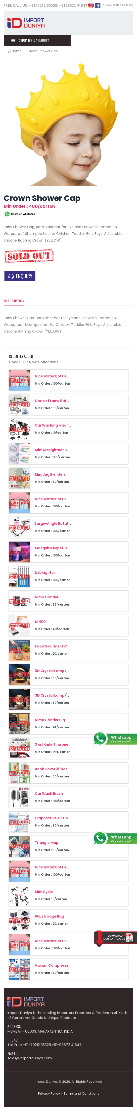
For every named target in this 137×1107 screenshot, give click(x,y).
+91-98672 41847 (67, 1044)
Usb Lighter (45, 572)
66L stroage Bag (49, 916)
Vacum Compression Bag (57, 965)
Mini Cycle (44, 891)
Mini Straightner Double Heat (61, 449)
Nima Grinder (46, 597)
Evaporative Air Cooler (55, 818)
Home (14, 51)
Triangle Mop (46, 842)
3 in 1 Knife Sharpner (52, 744)
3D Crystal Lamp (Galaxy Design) (64, 670)
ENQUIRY (19, 276)
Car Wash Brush (49, 793)
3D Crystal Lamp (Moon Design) (63, 695)
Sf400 (40, 621)
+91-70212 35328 (37, 1044)
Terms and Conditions (81, 1093)
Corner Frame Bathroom (57, 400)
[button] (123, 23)
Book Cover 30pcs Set (54, 769)
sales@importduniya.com (29, 1058)
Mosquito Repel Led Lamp (58, 548)
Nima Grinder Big (50, 719)
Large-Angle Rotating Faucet (61, 523)
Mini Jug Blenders (50, 474)
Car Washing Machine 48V (58, 425)
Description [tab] (14, 300)
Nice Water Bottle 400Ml (57, 376)
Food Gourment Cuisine (56, 646)
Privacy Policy (49, 1093)
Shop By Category (30, 40)
